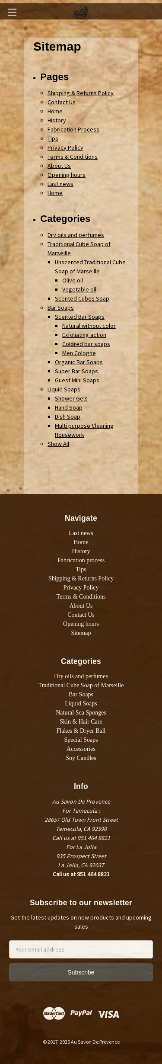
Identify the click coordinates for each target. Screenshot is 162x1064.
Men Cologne (79, 353)
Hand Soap (69, 407)
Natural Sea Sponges (81, 712)
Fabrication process (81, 560)
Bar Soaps (61, 307)
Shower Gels (71, 398)
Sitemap (81, 633)
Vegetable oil (79, 289)
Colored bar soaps (86, 344)
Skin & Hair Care (81, 721)
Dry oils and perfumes (76, 235)
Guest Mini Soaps (77, 380)
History (57, 120)
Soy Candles (81, 758)
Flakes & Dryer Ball (81, 730)
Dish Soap (67, 416)
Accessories (81, 749)
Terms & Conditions (73, 156)
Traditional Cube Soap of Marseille (81, 685)
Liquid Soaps (64, 389)
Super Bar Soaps (76, 371)
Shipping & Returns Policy (81, 93)
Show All (58, 444)
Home (55, 111)
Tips (53, 138)
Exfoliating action (84, 335)
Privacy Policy (65, 147)
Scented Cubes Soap (82, 298)
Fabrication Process (73, 129)
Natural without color (89, 326)
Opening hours (67, 175)
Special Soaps (81, 740)
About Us (59, 166)
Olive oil (72, 280)
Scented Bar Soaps (80, 316)
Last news (60, 184)
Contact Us (62, 102)
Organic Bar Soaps (79, 362)
